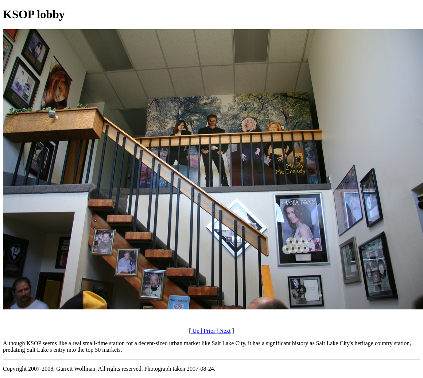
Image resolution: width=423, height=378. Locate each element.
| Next (222, 331)
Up (195, 331)
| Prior (207, 331)
